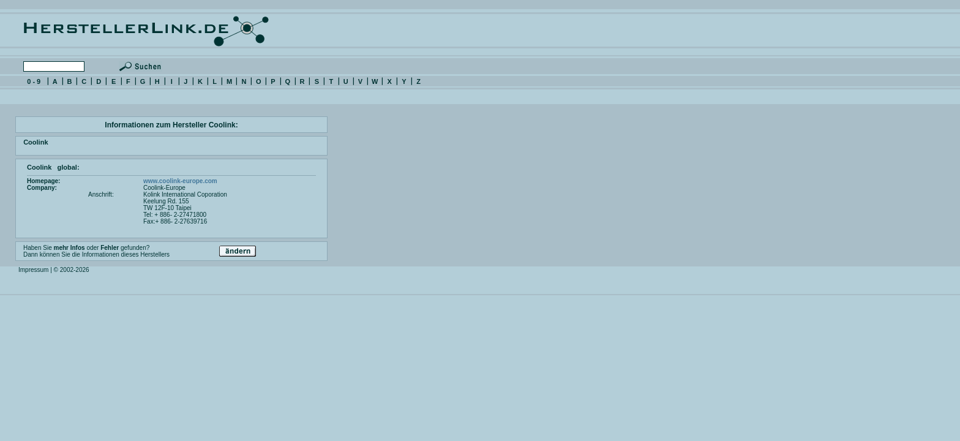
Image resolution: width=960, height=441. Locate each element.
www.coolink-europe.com (180, 181)
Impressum (33, 269)
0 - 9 (33, 81)
